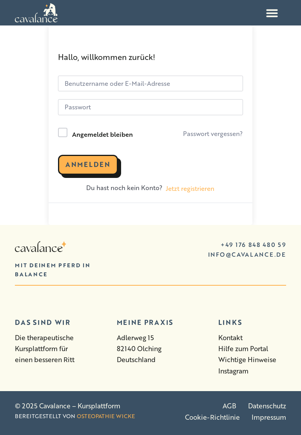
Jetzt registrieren (190, 188)
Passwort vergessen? (213, 133)
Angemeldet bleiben (102, 134)
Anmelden (88, 164)
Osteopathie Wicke (106, 416)
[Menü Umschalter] (272, 13)
